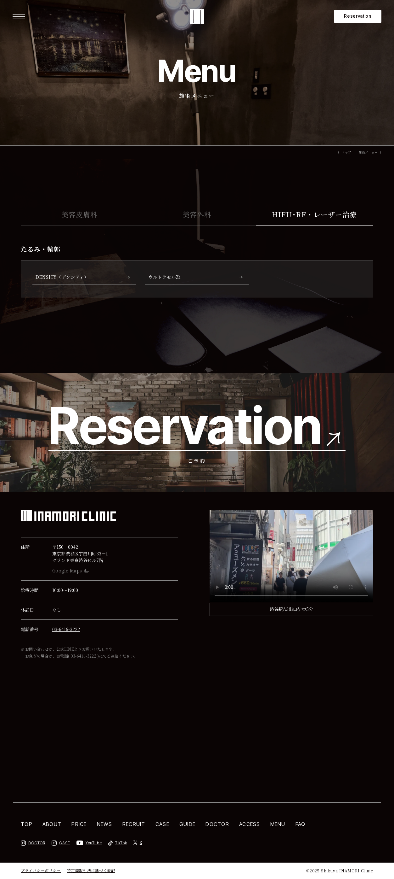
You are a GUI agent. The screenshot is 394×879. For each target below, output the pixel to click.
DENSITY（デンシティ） (62, 277)
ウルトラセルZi (164, 277)
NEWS (104, 824)
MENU (277, 824)
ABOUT (51, 824)
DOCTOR (217, 824)
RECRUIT (133, 824)
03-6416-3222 (66, 629)
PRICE (79, 824)
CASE (162, 824)
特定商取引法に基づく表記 (91, 870)
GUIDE (187, 824)
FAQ (301, 824)
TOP (26, 824)
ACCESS (249, 824)
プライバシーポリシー (41, 870)
